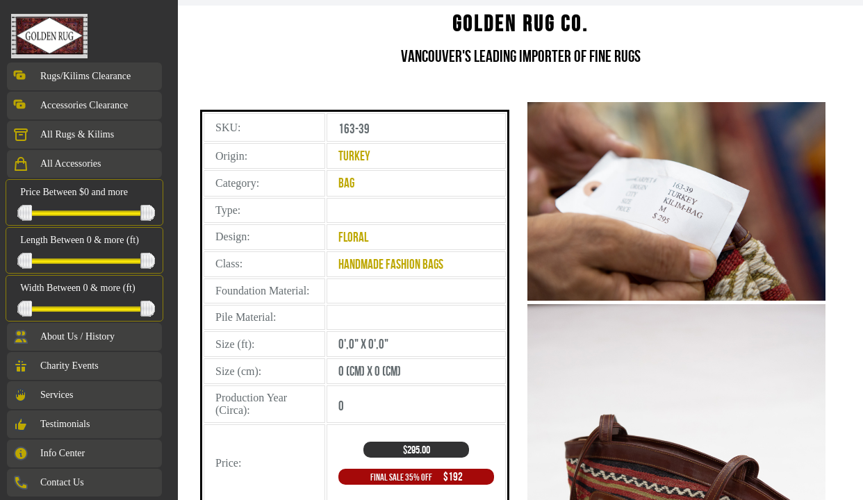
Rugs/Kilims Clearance (72, 76)
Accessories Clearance (70, 105)
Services (43, 395)
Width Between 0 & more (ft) (77, 288)
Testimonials (51, 424)
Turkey (354, 156)
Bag (346, 183)
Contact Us (48, 482)
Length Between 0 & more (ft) (79, 240)
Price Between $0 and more (74, 192)
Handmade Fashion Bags (390, 264)
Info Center (49, 453)
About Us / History (64, 336)
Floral (353, 237)
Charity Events (56, 366)
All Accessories (57, 164)
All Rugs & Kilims (63, 134)
